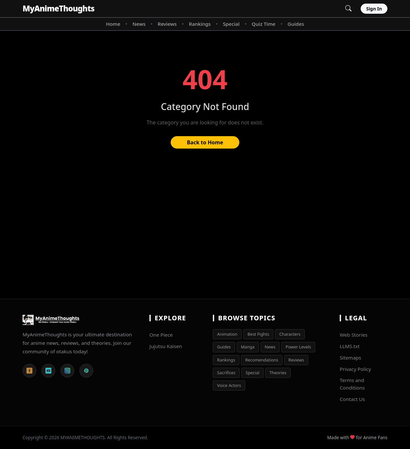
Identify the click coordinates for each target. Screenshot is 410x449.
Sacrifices (226, 373)
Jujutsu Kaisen (165, 346)
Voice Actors (229, 385)
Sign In (374, 9)
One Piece (161, 334)
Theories (277, 373)
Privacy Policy (355, 369)
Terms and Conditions (352, 384)
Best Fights (258, 334)
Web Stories (353, 334)
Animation (227, 334)
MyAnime (58, 8)
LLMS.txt (350, 346)
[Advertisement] (205, 227)
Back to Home (205, 142)
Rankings (200, 24)
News (138, 24)
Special (231, 24)
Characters (289, 334)
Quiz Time (263, 24)
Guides (296, 24)
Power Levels (298, 347)
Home (113, 24)
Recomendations (261, 360)
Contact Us (352, 399)
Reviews (167, 24)
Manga (248, 347)
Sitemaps (350, 357)
